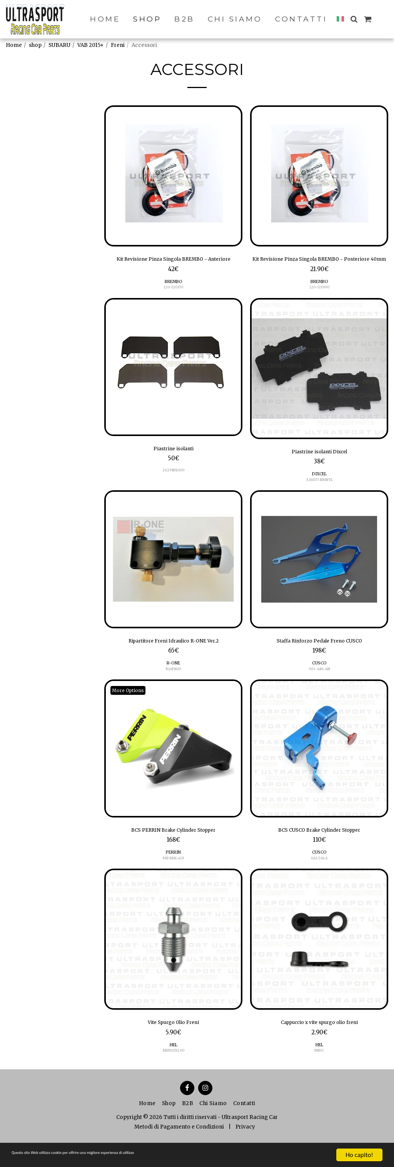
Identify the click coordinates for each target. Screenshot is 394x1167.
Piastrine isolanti (173, 462)
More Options (131, 708)
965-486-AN (319, 686)
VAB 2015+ (90, 45)
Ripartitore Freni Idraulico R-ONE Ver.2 (173, 657)
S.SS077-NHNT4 (319, 494)
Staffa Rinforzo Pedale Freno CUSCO (319, 657)
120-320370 (173, 299)
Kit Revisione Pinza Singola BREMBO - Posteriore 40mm (319, 265)
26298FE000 (173, 485)
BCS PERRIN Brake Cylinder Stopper (173, 849)
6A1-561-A (319, 878)
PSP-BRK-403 (173, 878)
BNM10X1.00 (173, 1073)
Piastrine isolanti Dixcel (319, 465)
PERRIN (173, 873)
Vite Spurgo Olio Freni (173, 1044)
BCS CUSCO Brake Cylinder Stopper (319, 849)
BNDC (319, 1073)
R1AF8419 (173, 686)
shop (35, 45)
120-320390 (319, 299)
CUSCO (319, 681)
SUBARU (59, 45)
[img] (173, 175)
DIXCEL (319, 488)
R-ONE (173, 681)
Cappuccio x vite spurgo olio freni (319, 1044)
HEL (173, 1067)
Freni (118, 45)
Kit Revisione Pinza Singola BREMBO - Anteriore (173, 265)
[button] (353, 19)
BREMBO (173, 293)
